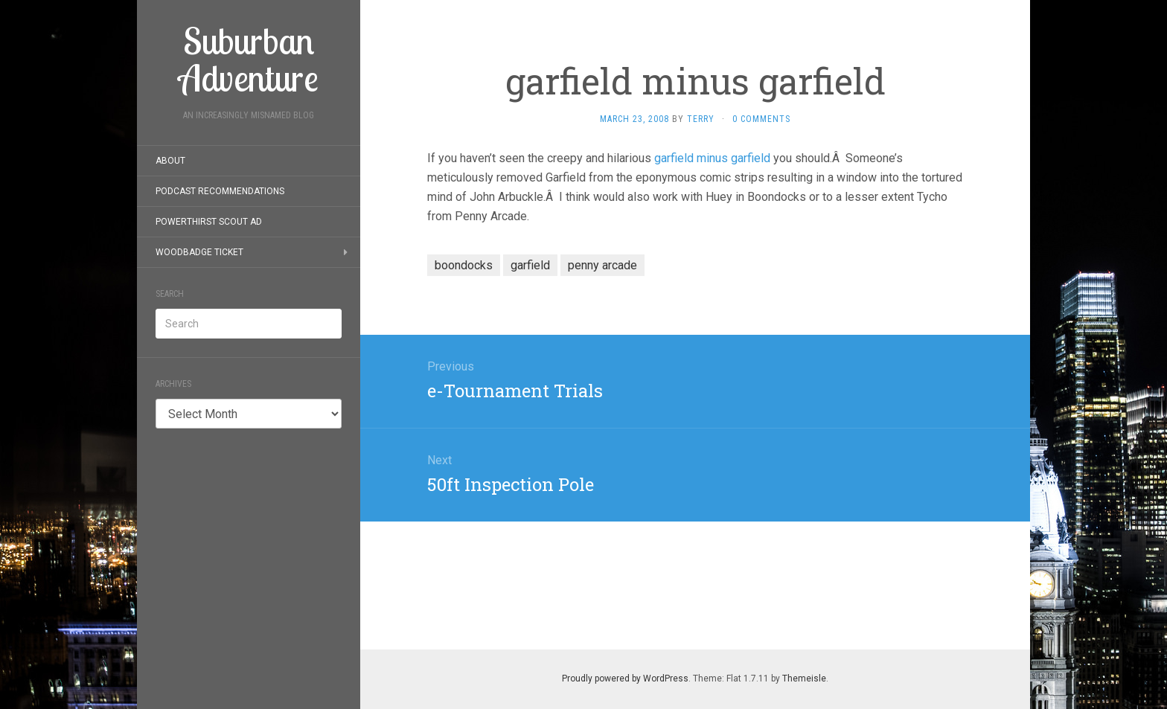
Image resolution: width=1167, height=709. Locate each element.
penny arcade (602, 265)
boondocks (464, 265)
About (170, 160)
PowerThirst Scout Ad (209, 221)
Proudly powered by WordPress (625, 678)
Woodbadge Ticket (199, 252)
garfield (530, 265)
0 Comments (761, 119)
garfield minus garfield (712, 158)
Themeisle (804, 678)
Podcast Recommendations (220, 191)
